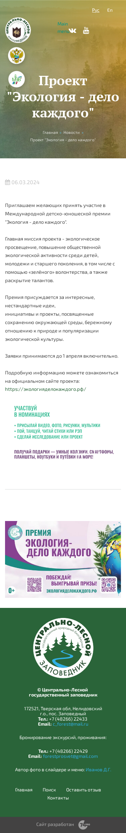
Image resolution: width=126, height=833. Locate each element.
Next (106, 454)
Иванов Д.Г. (98, 769)
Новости (72, 132)
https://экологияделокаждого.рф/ (45, 389)
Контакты (58, 797)
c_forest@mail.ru (70, 724)
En (110, 10)
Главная (24, 789)
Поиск (49, 789)
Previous (86, 454)
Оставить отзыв (83, 789)
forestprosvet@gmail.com (70, 756)
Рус (95, 10)
